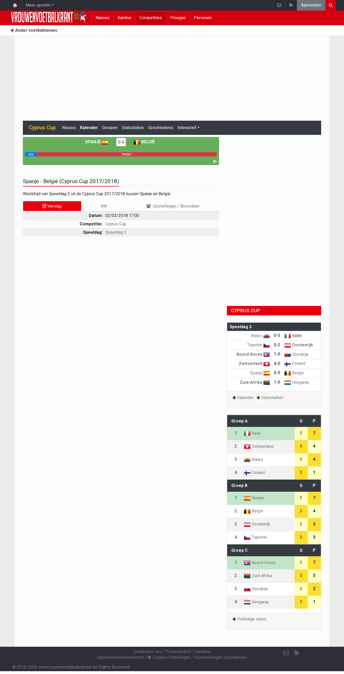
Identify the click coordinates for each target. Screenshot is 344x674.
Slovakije (296, 354)
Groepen (110, 127)
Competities (150, 17)
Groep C (239, 550)
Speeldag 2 (115, 232)
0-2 (277, 344)
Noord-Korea (253, 354)
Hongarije (296, 382)
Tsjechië (258, 344)
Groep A (239, 420)
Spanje (96, 141)
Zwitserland (254, 363)
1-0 (277, 354)
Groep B (239, 485)
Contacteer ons (147, 651)
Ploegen (178, 17)
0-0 (121, 142)
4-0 (277, 363)
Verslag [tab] (52, 206)
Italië (293, 335)
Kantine (124, 17)
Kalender (89, 127)
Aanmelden (311, 5)
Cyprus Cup (115, 223)
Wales (260, 335)
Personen (203, 17)
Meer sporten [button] (38, 5)
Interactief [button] (187, 127)
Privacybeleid (178, 651)
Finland (294, 363)
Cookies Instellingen (169, 657)
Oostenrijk (298, 344)
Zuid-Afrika (255, 382)
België (144, 141)
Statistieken (133, 127)
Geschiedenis (160, 127)
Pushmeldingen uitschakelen (220, 657)
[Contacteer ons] (286, 653)
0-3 (277, 335)
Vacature (203, 651)
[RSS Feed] (296, 653)
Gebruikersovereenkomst (120, 657)
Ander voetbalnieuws (34, 30)
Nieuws (103, 17)
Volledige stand (251, 619)
